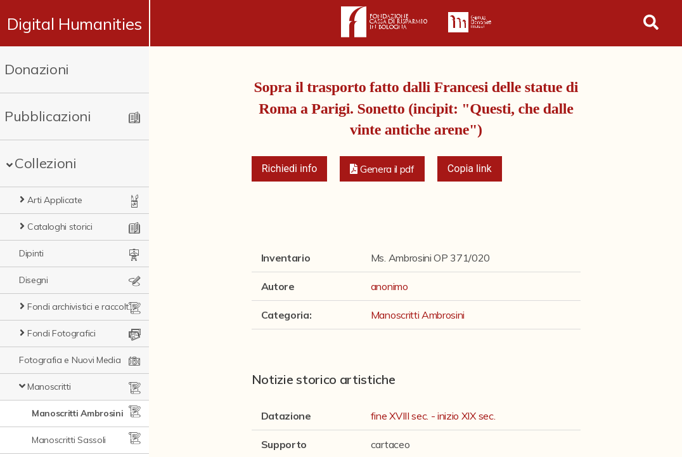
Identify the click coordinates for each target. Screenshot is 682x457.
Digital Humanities (75, 23)
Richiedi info (290, 168)
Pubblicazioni (47, 116)
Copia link (469, 168)
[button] (382, 169)
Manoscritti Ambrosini (77, 413)
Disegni (33, 280)
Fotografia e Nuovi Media (69, 360)
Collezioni (46, 163)
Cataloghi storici (60, 226)
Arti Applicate (54, 200)
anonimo (389, 286)
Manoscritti (48, 386)
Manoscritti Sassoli (69, 440)
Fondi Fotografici (61, 333)
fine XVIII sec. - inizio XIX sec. (433, 415)
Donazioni (36, 69)
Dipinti (31, 253)
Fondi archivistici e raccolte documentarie (83, 306)
